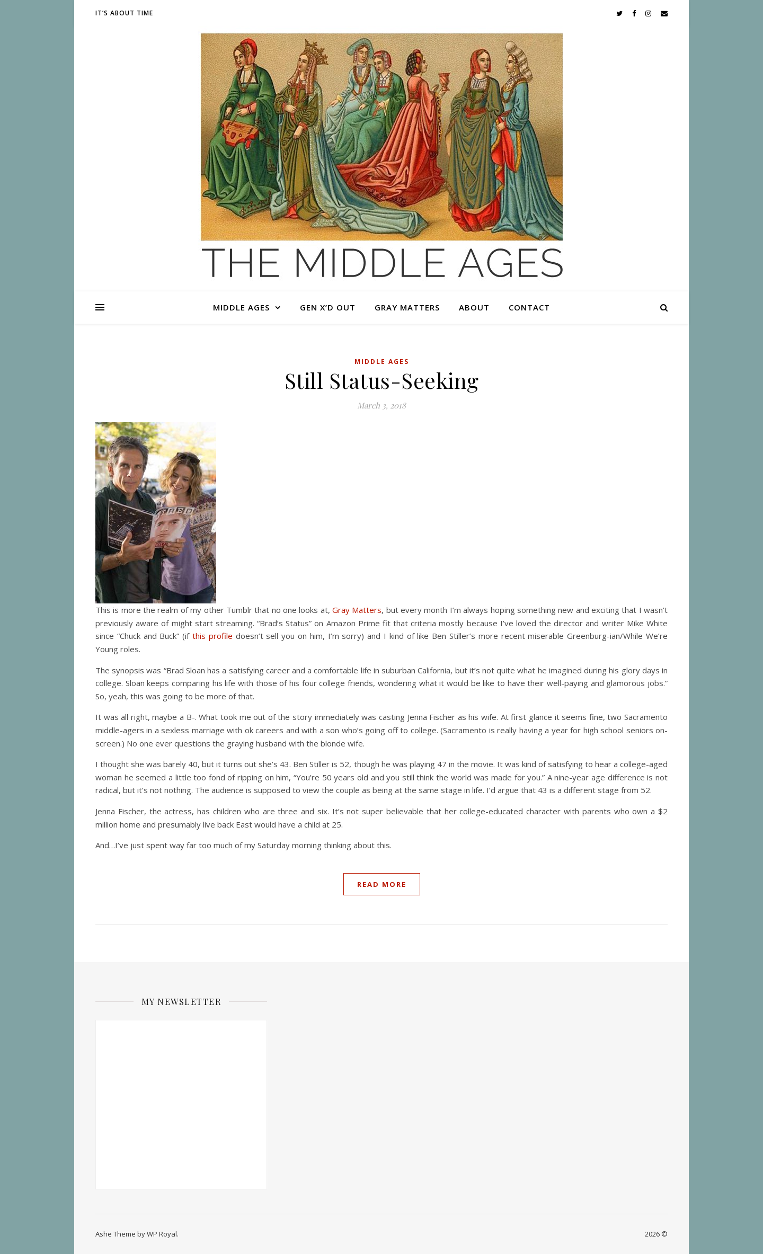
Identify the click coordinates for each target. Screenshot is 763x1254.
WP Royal (162, 1234)
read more (381, 884)
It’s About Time (124, 12)
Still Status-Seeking (382, 380)
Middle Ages (241, 307)
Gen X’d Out (328, 307)
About (474, 307)
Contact (529, 307)
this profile (212, 635)
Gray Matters (407, 307)
